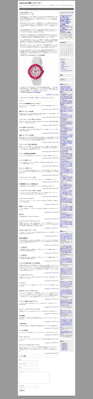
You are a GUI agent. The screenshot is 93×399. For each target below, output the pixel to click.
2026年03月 (64, 344)
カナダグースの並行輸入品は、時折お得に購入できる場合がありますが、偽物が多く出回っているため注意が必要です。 (66, 261)
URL (50, 109)
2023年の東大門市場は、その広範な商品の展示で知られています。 (66, 332)
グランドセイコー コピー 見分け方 (33, 92)
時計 (33, 14)
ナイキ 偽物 (62, 24)
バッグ (63, 63)
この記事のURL (49, 94)
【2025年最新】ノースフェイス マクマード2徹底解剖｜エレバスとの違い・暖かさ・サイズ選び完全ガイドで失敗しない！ (66, 216)
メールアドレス (45, 109)
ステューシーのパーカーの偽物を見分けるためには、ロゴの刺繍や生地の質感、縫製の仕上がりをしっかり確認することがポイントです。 (66, 302)
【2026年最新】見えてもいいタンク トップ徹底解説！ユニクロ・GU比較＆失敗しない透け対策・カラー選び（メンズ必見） (66, 171)
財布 (62, 62)
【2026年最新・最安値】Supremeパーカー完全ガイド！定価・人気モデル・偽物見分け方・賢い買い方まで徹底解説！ (66, 89)
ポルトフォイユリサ (64, 18)
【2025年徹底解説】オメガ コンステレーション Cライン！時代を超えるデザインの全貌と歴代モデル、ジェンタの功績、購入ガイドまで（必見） (66, 164)
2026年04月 (64, 343)
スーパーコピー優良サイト (65, 19)
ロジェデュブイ (30, 170)
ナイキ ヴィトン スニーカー (66, 15)
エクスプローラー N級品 (65, 32)
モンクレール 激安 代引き (65, 21)
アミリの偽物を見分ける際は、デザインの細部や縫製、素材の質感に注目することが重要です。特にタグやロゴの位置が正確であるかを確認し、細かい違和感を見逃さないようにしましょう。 (66, 249)
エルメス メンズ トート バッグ (47, 97)
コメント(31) (55, 94)
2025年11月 (64, 349)
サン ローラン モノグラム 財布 (27, 97)
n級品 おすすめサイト (64, 25)
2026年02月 (64, 345)
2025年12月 (64, 348)
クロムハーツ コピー (64, 27)
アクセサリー (64, 66)
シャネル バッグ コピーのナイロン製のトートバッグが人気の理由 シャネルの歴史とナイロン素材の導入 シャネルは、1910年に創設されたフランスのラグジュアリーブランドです (66, 271)
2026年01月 (64, 347)
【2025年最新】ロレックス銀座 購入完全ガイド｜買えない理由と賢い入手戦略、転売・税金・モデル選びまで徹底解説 (66, 201)
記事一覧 (37, 97)
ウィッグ (63, 69)
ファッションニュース (66, 70)
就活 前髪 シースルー (64, 20)
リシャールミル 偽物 (64, 23)
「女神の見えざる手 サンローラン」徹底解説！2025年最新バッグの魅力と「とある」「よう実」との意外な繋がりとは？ (66, 179)
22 (66, 53)
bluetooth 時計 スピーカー (30, 3)
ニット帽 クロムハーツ (65, 16)
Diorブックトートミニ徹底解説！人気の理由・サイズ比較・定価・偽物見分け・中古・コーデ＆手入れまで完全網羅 (66, 193)
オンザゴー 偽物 (63, 29)
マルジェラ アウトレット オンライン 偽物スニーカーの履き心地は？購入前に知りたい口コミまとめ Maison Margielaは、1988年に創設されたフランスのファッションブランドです (66, 322)
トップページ (23, 8)
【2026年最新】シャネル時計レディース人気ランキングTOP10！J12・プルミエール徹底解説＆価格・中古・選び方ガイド (66, 110)
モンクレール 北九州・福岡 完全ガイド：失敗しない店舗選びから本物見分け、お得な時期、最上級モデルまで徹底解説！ (66, 209)
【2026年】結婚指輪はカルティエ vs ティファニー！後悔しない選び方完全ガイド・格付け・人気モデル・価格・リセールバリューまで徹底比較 (66, 156)
